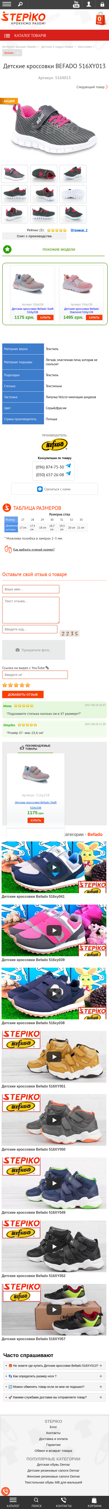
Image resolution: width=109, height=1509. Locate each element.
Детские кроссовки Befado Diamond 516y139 (81, 310)
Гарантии (53, 1445)
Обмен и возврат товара (53, 1450)
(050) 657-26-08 (50, 474)
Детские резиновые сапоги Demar (53, 1470)
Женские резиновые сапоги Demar (53, 1476)
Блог (53, 1427)
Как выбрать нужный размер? (34, 549)
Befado (11, 53)
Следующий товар (90, 87)
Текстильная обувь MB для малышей (53, 1482)
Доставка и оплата (53, 1439)
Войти (89, 4)
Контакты (53, 1433)
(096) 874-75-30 (50, 467)
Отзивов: (79, 230)
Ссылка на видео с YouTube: (25, 668)
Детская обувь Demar (53, 1464)
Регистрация (102, 4)
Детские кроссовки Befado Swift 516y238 (33, 310)
